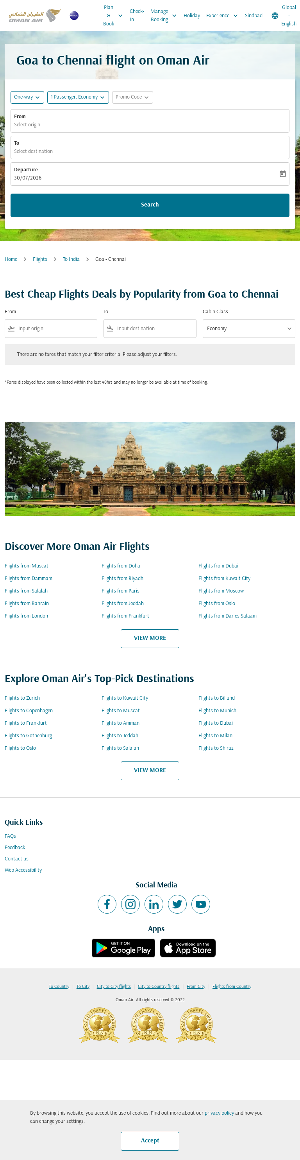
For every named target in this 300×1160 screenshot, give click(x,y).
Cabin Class (215, 312)
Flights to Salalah (120, 748)
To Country (59, 986)
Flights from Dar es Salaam (227, 616)
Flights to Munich (217, 711)
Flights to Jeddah (120, 736)
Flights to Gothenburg (28, 736)
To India (71, 259)
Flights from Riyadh (122, 579)
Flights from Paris (120, 591)
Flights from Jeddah (123, 604)
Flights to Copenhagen (29, 711)
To (16, 143)
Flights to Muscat (121, 711)
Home (11, 259)
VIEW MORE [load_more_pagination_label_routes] (150, 638)
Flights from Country (231, 986)
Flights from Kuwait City (224, 579)
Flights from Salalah (26, 591)
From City (196, 986)
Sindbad (253, 16)
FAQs (10, 836)
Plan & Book (115, 16)
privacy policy (219, 1113)
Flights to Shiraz (216, 748)
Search (150, 205)
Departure (26, 170)
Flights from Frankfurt (125, 616)
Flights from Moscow (221, 591)
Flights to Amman (120, 723)
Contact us (17, 859)
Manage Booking (165, 16)
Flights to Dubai (215, 723)
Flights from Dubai (218, 566)
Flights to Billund (216, 698)
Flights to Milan (215, 736)
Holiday (192, 16)
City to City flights (114, 986)
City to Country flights (158, 986)
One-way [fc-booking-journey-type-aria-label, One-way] (23, 97)
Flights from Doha (121, 566)
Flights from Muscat (26, 566)
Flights (40, 259)
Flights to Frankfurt (26, 723)
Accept (150, 1141)
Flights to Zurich (22, 698)
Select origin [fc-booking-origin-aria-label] (27, 125)
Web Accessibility (23, 870)
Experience (224, 16)
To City (83, 986)
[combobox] (56, 329)
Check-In (137, 16)
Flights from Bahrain (27, 604)
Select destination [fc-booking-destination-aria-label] (33, 151)
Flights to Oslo (20, 748)
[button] (78, 97)
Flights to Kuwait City (125, 698)
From (20, 117)
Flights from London (26, 616)
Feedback (15, 848)
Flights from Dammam (28, 579)
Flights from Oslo (216, 604)
